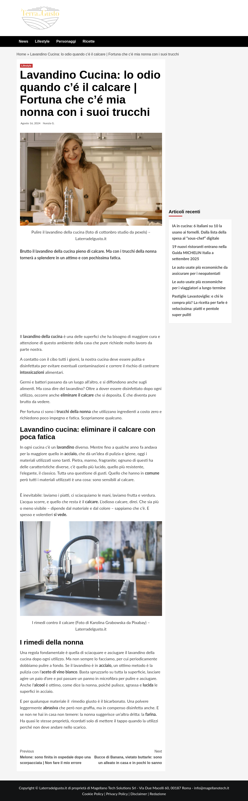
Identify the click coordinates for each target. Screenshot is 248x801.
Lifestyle (42, 41)
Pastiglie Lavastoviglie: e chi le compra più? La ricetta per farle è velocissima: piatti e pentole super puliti (200, 305)
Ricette (89, 41)
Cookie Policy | (94, 794)
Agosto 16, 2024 (31, 123)
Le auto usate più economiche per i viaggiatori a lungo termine (199, 284)
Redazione (158, 794)
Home (21, 54)
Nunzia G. (48, 123)
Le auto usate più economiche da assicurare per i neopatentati (200, 270)
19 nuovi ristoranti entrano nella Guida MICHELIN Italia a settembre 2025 (199, 252)
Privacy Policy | (118, 794)
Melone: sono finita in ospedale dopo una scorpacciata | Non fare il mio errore (55, 756)
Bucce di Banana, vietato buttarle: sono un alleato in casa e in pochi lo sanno (126, 756)
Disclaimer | (140, 794)
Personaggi (66, 41)
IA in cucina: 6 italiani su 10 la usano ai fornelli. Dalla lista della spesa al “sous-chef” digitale (199, 231)
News (23, 41)
